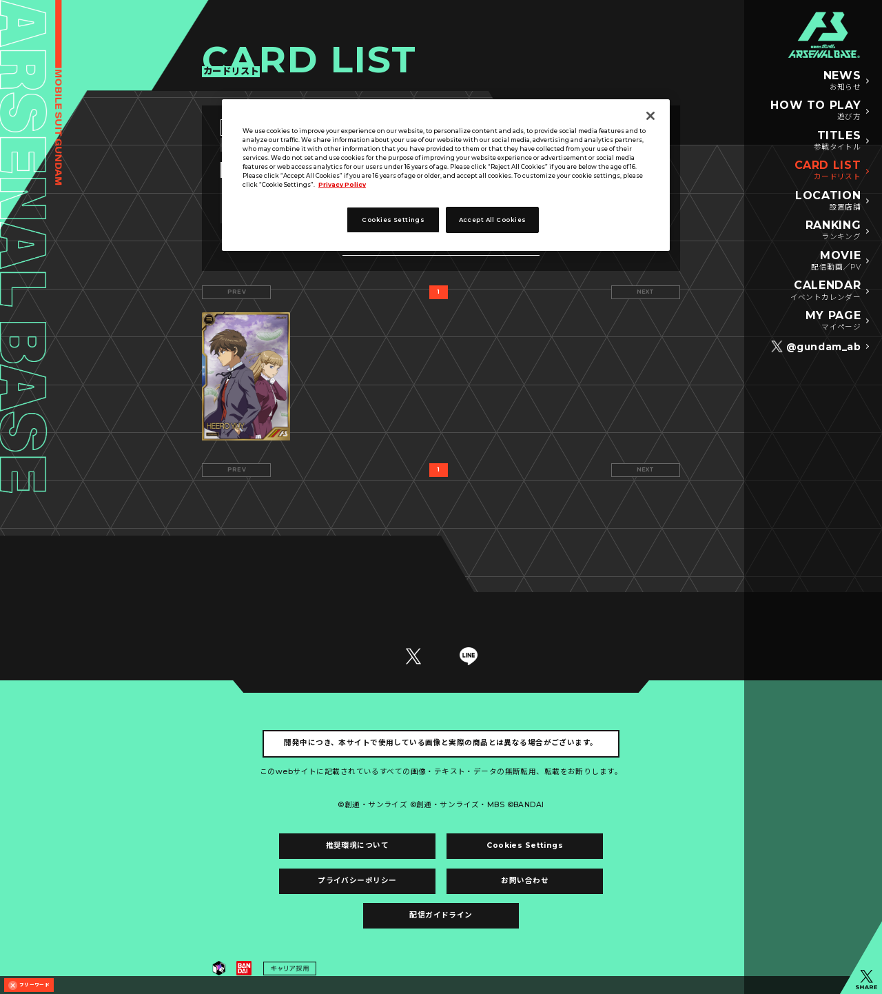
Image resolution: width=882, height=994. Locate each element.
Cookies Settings (524, 845)
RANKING (833, 231)
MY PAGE (833, 321)
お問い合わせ (524, 880)
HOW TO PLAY (815, 111)
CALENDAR (825, 291)
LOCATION (828, 201)
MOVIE (836, 261)
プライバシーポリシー (357, 880)
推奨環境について (357, 845)
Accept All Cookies (492, 219)
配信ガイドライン (440, 915)
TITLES (837, 141)
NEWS (842, 81)
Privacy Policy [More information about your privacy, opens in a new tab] (342, 184)
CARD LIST (827, 171)
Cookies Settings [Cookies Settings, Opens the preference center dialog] (393, 219)
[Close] (650, 116)
